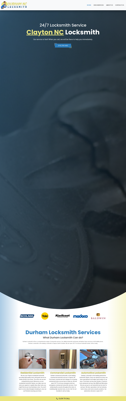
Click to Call (62, 399)
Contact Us (119, 5)
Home (89, 5)
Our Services (99, 5)
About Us (109, 5)
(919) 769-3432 (63, 45)
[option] (27, 316)
